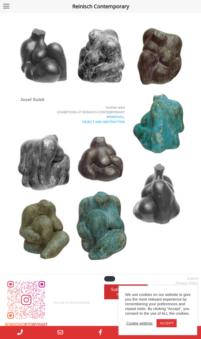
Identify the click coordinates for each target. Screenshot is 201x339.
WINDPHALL (116, 117)
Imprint (192, 278)
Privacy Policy (187, 283)
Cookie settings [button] (139, 323)
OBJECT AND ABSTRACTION (103, 122)
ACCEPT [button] (167, 323)
